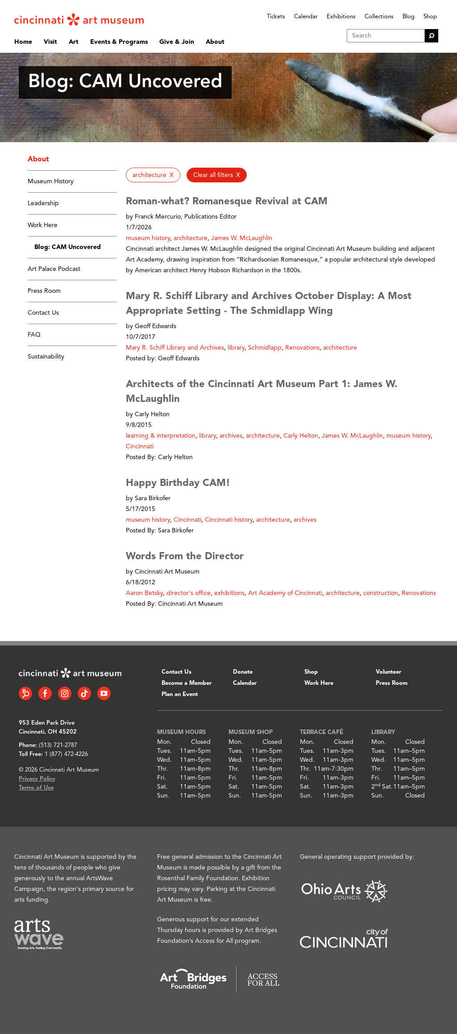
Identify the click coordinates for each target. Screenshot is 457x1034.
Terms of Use (36, 788)
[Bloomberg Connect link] (25, 693)
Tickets (276, 17)
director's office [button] (188, 593)
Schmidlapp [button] (265, 348)
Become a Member (187, 683)
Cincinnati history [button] (229, 520)
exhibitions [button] (229, 593)
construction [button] (380, 593)
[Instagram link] (64, 693)
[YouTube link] (104, 693)
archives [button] (231, 436)
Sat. (162, 787)
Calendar (306, 17)
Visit (50, 42)
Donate (243, 672)
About (215, 42)
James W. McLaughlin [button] (241, 238)
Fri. (161, 778)
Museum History (51, 181)
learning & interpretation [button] (160, 436)
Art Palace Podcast (54, 269)
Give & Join (176, 42)
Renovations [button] (302, 348)
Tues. (164, 751)
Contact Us (43, 313)
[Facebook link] (45, 693)
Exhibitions (341, 17)
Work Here (43, 225)
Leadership (43, 203)
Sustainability (46, 357)
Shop (430, 17)
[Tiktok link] (84, 693)
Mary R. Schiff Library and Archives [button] (175, 348)
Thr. (162, 769)
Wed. (164, 760)
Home (23, 42)
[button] (153, 175)
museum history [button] (148, 238)
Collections (379, 17)
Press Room (44, 291)
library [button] (236, 348)
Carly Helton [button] (300, 436)
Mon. (164, 742)
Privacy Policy (37, 779)
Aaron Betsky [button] (144, 593)
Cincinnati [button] (140, 446)
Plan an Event (180, 694)
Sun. (163, 796)
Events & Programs (119, 42)
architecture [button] (191, 238)
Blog (409, 17)
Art (74, 42)
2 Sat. (382, 787)
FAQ (34, 335)
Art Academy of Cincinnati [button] (285, 593)
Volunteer (388, 672)
